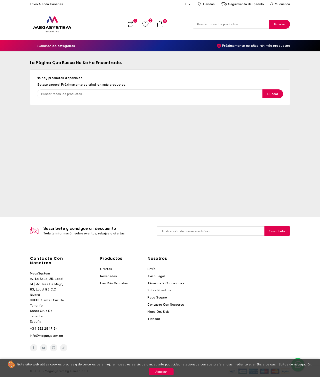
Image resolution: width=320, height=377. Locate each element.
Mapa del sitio (159, 312)
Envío (152, 269)
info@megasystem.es (46, 336)
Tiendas (154, 319)
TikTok (63, 347)
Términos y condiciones (166, 283)
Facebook (33, 347)
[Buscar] (241, 24)
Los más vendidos (114, 283)
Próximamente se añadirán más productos (253, 45)
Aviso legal (156, 276)
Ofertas (106, 269)
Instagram (53, 347)
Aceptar (161, 372)
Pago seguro (157, 297)
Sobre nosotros (160, 290)
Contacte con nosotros (46, 261)
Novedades (108, 276)
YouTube (43, 347)
